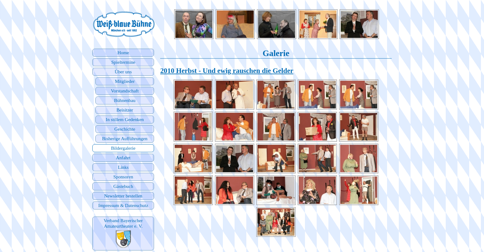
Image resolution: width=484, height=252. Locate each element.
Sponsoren (123, 176)
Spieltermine (123, 62)
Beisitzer (124, 109)
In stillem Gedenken (125, 119)
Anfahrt (123, 157)
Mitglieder (125, 81)
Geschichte (124, 129)
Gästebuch (123, 186)
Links (123, 167)
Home (123, 52)
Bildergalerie (123, 148)
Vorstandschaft (125, 90)
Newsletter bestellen (123, 195)
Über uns (123, 71)
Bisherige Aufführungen (125, 138)
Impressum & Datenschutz (123, 205)
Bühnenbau (125, 100)
